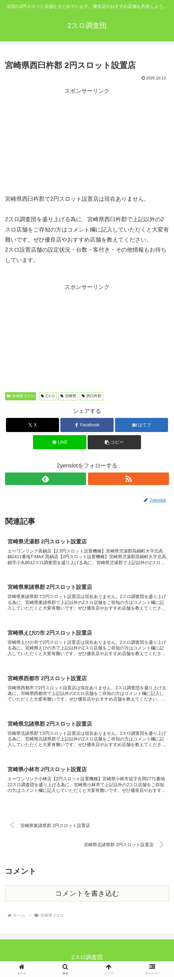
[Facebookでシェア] (87, 425)
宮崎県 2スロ (20, 396)
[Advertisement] (87, 140)
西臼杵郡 (91, 396)
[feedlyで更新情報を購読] (45, 478)
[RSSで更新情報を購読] (128, 478)
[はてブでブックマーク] (141, 425)
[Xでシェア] (32, 425)
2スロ (48, 396)
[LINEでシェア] (59, 442)
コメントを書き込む (87, 895)
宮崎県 (68, 396)
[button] (114, 442)
